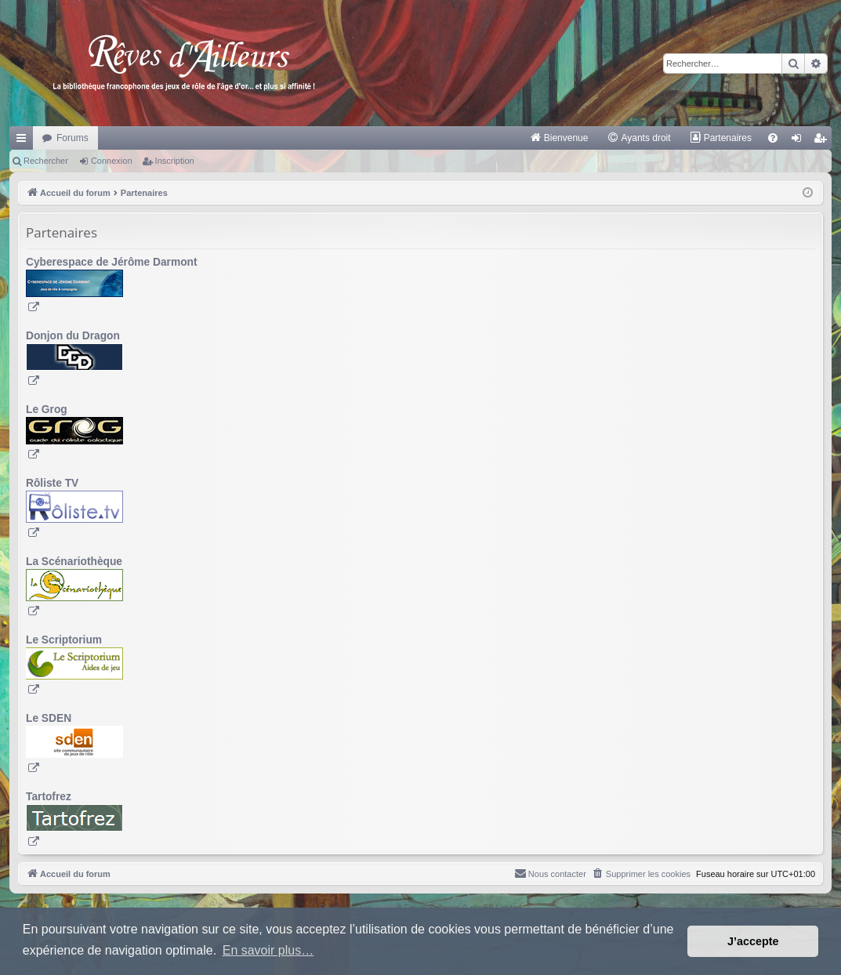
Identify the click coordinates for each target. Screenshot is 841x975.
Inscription (174, 160)
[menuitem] (559, 138)
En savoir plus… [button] (268, 950)
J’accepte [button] (753, 941)
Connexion (111, 160)
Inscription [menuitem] (823, 141)
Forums (72, 137)
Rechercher (46, 160)
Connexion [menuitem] (800, 141)
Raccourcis (24, 141)
